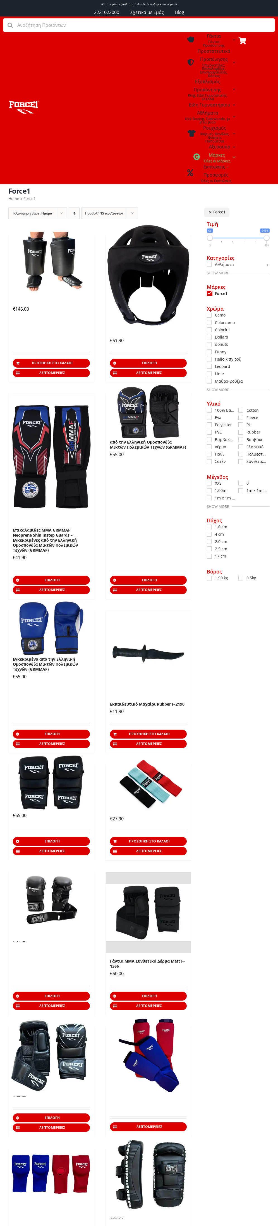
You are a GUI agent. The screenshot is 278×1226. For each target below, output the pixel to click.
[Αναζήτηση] (10, 25)
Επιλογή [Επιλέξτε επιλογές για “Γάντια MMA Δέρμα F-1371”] (52, 841)
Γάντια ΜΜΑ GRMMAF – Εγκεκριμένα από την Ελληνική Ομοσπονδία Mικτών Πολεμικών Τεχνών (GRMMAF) (148, 442)
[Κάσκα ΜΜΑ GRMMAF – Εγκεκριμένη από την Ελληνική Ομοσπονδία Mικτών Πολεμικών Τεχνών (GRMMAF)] (148, 275)
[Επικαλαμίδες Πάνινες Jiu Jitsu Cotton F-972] (148, 1053)
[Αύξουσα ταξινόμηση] (74, 213)
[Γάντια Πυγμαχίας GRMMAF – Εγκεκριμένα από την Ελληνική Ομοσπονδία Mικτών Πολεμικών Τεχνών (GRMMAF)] (51, 628)
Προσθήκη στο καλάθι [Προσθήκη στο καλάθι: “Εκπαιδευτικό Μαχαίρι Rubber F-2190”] (149, 734)
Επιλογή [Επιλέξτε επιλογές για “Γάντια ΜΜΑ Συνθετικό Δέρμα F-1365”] (52, 1117)
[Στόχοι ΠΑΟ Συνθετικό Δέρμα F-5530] (148, 1175)
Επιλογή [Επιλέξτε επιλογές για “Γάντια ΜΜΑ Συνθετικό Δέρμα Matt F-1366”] (149, 996)
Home (13, 198)
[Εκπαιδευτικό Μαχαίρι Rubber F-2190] (148, 653)
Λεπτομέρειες (52, 372)
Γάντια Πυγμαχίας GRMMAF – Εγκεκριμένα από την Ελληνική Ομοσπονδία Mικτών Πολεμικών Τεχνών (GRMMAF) (45, 661)
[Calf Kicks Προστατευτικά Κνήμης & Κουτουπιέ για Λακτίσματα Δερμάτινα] (51, 262)
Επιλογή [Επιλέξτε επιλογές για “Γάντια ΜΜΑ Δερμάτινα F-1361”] (52, 996)
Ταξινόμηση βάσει (32, 213)
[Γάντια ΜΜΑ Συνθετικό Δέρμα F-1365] (51, 1053)
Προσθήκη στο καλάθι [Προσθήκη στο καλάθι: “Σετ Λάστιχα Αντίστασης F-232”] (149, 841)
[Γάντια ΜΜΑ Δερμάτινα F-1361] (51, 898)
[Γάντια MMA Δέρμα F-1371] (51, 782)
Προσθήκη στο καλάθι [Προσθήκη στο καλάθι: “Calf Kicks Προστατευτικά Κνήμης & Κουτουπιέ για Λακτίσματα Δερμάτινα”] (52, 363)
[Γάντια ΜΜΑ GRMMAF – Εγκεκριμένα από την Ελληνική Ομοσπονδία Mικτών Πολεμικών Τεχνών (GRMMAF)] (148, 411)
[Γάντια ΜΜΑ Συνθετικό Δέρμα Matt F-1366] (148, 912)
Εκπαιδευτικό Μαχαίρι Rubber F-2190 (147, 704)
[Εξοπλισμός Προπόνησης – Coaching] (24, 102)
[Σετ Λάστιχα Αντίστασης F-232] (148, 784)
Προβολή (104, 213)
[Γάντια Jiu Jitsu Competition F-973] (51, 1175)
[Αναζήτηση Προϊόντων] (139, 25)
